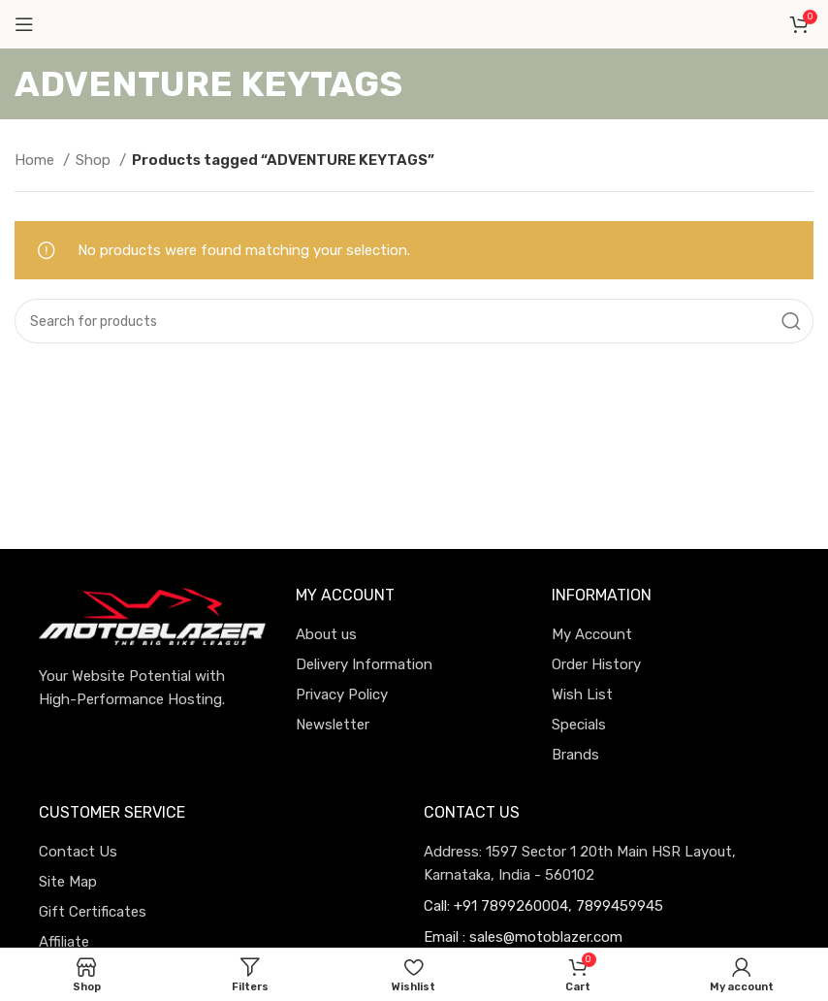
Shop (95, 160)
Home (36, 160)
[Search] (414, 321)
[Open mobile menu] (24, 24)
